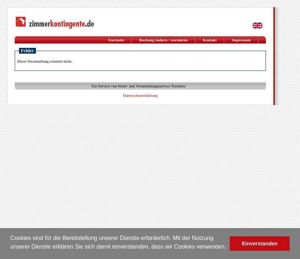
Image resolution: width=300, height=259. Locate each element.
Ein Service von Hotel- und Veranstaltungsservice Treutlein (138, 86)
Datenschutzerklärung (140, 95)
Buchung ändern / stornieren (163, 40)
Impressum (241, 40)
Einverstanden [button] (259, 243)
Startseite (116, 40)
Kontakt (210, 40)
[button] (11, 252)
